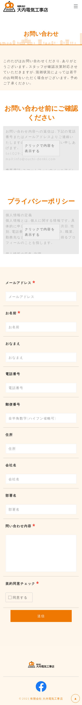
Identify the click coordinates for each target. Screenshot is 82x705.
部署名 (11, 495)
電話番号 (12, 373)
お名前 (11, 313)
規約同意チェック (20, 583)
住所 (9, 434)
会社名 (11, 465)
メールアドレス (18, 282)
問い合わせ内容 (18, 525)
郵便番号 (12, 404)
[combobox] (41, 296)
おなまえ (12, 343)
